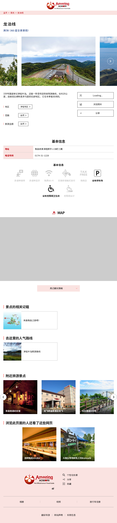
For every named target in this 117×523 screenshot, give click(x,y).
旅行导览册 (95, 501)
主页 (5, 13)
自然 (23, 115)
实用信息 (71, 514)
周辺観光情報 (64, 288)
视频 (58, 501)
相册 (22, 501)
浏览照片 (91, 104)
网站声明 (58, 514)
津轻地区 (25, 106)
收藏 (67, 484)
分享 (90, 113)
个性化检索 (70, 475)
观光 (12, 13)
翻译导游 (45, 514)
